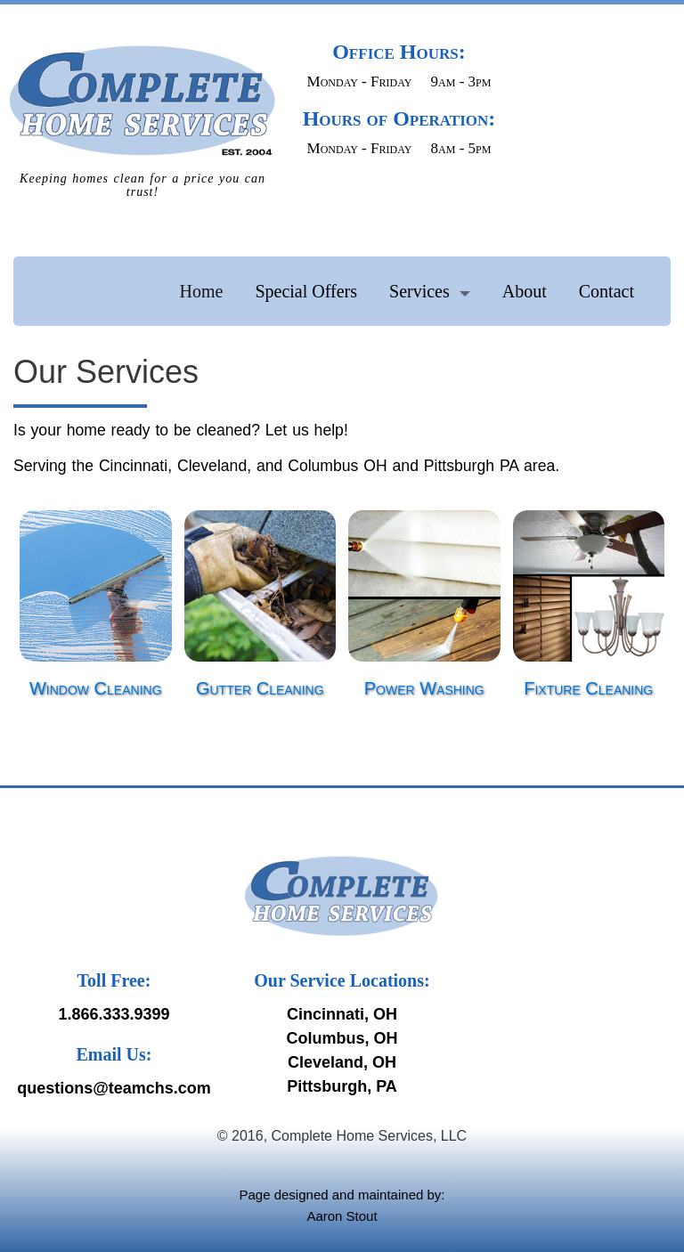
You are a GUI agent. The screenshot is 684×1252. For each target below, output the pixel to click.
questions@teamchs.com (114, 1088)
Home (202, 291)
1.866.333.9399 (113, 1014)
